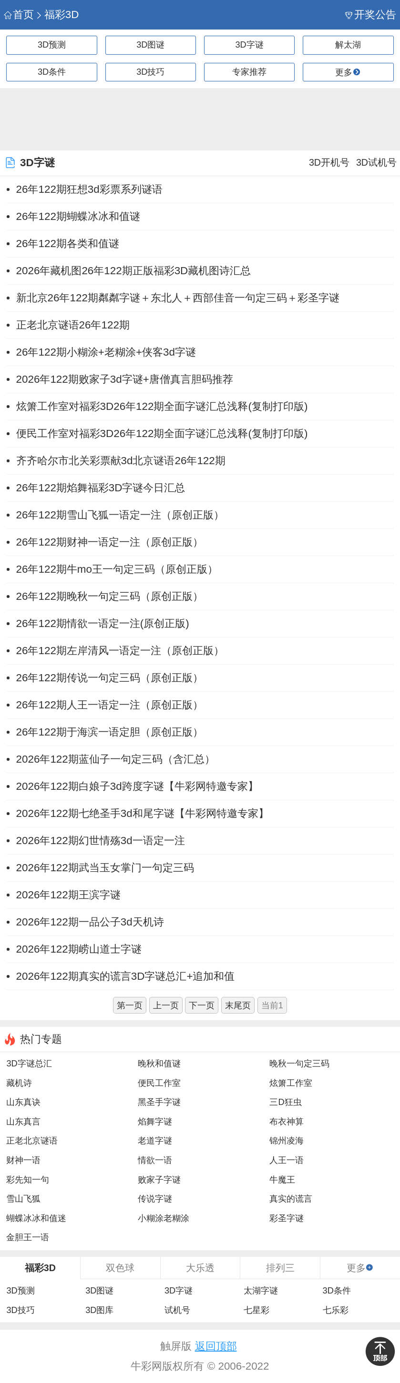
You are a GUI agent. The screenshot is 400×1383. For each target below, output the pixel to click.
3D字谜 (250, 45)
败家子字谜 (159, 1179)
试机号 (177, 1310)
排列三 (280, 1268)
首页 (19, 14)
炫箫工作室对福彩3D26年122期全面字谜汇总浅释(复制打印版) (162, 406)
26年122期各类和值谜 (67, 243)
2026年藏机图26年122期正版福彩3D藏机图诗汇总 (133, 271)
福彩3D (57, 14)
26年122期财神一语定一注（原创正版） (109, 542)
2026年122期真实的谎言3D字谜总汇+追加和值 (125, 976)
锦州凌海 (286, 1140)
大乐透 (200, 1268)
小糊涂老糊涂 (163, 1218)
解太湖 (348, 45)
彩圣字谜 (286, 1218)
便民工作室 (159, 1083)
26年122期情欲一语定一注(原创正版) (102, 623)
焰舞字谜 (155, 1121)
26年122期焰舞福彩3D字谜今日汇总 (100, 488)
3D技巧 (150, 72)
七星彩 (256, 1310)
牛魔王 (282, 1179)
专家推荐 (249, 72)
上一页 (166, 1005)
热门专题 (41, 1039)
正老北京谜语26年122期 (73, 325)
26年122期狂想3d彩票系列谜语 (89, 189)
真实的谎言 (290, 1199)
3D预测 (52, 45)
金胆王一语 (27, 1237)
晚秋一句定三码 (299, 1063)
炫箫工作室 (290, 1083)
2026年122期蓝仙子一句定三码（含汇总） (115, 759)
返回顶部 (216, 1346)
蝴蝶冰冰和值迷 (36, 1218)
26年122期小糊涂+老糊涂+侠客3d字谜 (106, 352)
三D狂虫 (285, 1102)
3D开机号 (329, 162)
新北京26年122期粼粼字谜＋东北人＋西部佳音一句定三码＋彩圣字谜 (177, 298)
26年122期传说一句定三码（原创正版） (109, 678)
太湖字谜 (261, 1290)
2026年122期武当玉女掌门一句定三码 (105, 868)
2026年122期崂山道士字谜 (79, 949)
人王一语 (286, 1160)
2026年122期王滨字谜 (68, 895)
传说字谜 (155, 1199)
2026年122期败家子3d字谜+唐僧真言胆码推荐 (124, 379)
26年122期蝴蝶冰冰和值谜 (78, 216)
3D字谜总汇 (28, 1063)
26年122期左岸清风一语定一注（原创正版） (120, 651)
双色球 (120, 1268)
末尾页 (238, 1005)
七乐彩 (336, 1310)
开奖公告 (370, 14)
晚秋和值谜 (159, 1063)
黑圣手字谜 (159, 1102)
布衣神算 (286, 1121)
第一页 (130, 1005)
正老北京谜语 (32, 1140)
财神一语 (23, 1160)
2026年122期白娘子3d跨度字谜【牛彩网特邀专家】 (137, 786)
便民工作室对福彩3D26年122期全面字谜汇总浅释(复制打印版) (162, 433)
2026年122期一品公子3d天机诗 (90, 922)
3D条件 (52, 72)
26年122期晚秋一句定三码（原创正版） (109, 596)
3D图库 (99, 1310)
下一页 (202, 1005)
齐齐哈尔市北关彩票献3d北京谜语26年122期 (121, 461)
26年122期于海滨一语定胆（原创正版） (109, 732)
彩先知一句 (27, 1179)
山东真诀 (23, 1102)
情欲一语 (155, 1160)
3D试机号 (376, 162)
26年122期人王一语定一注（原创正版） (109, 705)
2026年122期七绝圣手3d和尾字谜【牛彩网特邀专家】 (142, 813)
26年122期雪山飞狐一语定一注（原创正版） (120, 515)
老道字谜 (155, 1140)
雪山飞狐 (23, 1199)
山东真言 (23, 1121)
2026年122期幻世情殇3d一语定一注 (100, 840)
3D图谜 (150, 45)
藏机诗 (19, 1083)
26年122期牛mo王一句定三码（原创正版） (117, 569)
